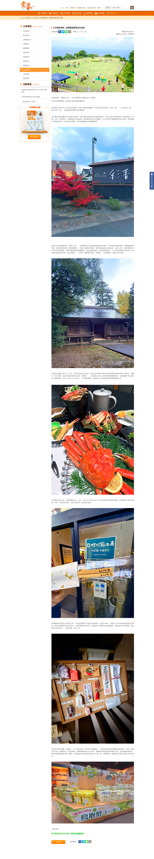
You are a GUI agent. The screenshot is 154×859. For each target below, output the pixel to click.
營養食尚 (35, 61)
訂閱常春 (65, 13)
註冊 (67, 8)
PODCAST (111, 13)
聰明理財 (35, 78)
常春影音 (54, 13)
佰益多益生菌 (91, 8)
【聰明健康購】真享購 (28, 101)
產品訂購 (76, 13)
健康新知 (35, 65)
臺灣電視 (88, 13)
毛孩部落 (35, 31)
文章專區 (42, 13)
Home (22, 18)
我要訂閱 (34, 137)
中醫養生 (35, 44)
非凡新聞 (99, 13)
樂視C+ (99, 8)
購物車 (73, 8)
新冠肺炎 (35, 35)
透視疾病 (35, 52)
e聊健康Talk (35, 40)
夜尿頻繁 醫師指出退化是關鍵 (31, 97)
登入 (62, 8)
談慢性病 (35, 57)
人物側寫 (35, 74)
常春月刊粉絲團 (152, 180)
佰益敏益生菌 (81, 8)
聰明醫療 (35, 48)
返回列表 (131, 34)
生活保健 (35, 18)
